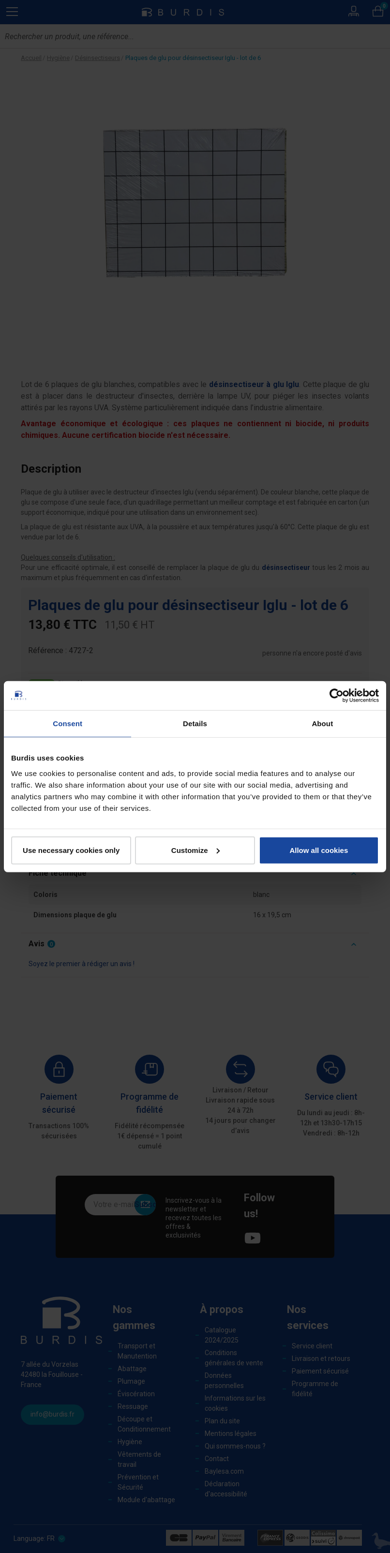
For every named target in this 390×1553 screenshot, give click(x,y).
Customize (195, 850)
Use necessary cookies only (71, 850)
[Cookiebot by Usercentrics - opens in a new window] (336, 695)
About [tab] (322, 723)
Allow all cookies (318, 850)
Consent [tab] (67, 723)
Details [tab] (195, 723)
